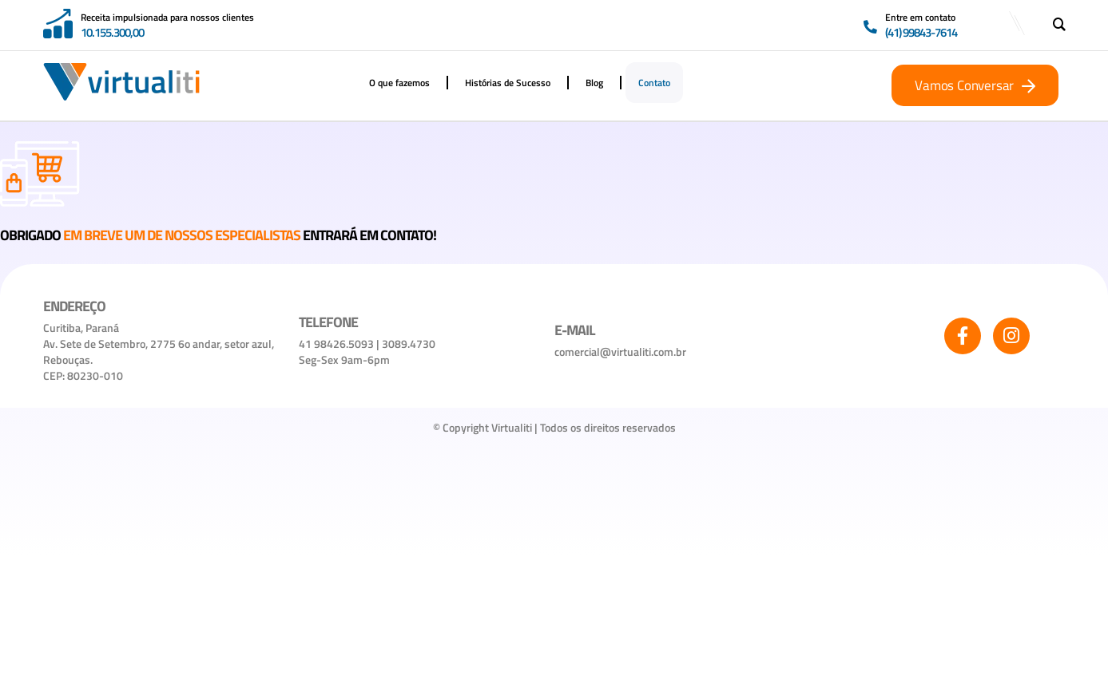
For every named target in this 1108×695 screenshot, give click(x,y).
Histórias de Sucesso (507, 82)
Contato (654, 82)
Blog (594, 82)
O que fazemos (399, 82)
